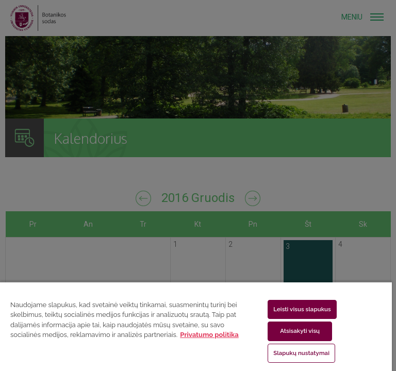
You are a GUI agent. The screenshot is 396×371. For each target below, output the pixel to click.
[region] (196, 326)
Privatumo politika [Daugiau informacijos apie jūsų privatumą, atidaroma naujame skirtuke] (209, 335)
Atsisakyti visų (300, 330)
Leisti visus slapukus (302, 309)
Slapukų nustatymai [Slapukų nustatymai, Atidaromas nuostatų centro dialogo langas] (301, 353)
